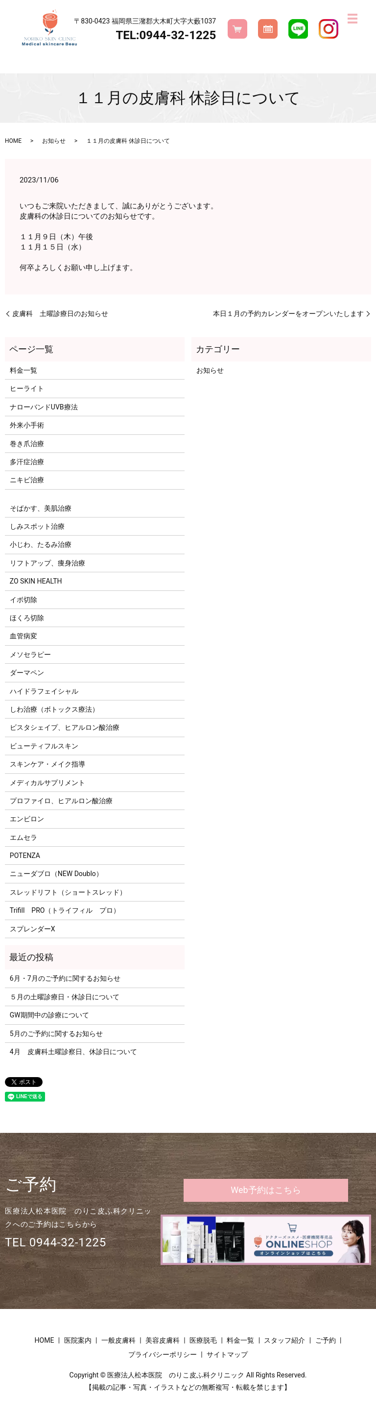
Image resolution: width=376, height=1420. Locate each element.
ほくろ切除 (27, 618)
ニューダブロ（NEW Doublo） (56, 874)
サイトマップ (227, 1354)
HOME (13, 140)
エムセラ (23, 837)
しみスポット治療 (37, 526)
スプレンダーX (32, 929)
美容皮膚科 (162, 1340)
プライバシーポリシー (162, 1354)
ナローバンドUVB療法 (44, 407)
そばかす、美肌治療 (40, 508)
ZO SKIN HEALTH (36, 581)
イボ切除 (23, 600)
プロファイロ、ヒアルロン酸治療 (61, 801)
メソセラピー (30, 654)
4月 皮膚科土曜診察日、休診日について (73, 1052)
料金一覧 (23, 370)
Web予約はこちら (266, 1190)
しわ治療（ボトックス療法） (54, 709)
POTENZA (25, 855)
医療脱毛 (203, 1340)
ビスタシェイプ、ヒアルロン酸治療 (64, 727)
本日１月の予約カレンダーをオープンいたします (288, 313)
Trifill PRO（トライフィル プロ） (65, 910)
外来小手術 (27, 425)
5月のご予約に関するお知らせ (56, 1033)
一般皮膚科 (118, 1340)
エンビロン (27, 819)
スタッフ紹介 (284, 1340)
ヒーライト (27, 388)
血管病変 (23, 636)
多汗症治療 (27, 462)
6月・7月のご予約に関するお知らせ (65, 978)
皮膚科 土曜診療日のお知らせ (60, 313)
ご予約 (325, 1340)
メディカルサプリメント (47, 783)
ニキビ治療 (27, 480)
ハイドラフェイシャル (44, 691)
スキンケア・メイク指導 (47, 764)
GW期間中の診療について (49, 1015)
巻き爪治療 (27, 444)
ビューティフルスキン (44, 746)
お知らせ (54, 140)
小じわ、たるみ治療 (40, 544)
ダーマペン (27, 672)
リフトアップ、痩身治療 (47, 563)
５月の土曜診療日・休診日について (64, 997)
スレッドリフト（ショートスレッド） (68, 892)
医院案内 (78, 1340)
